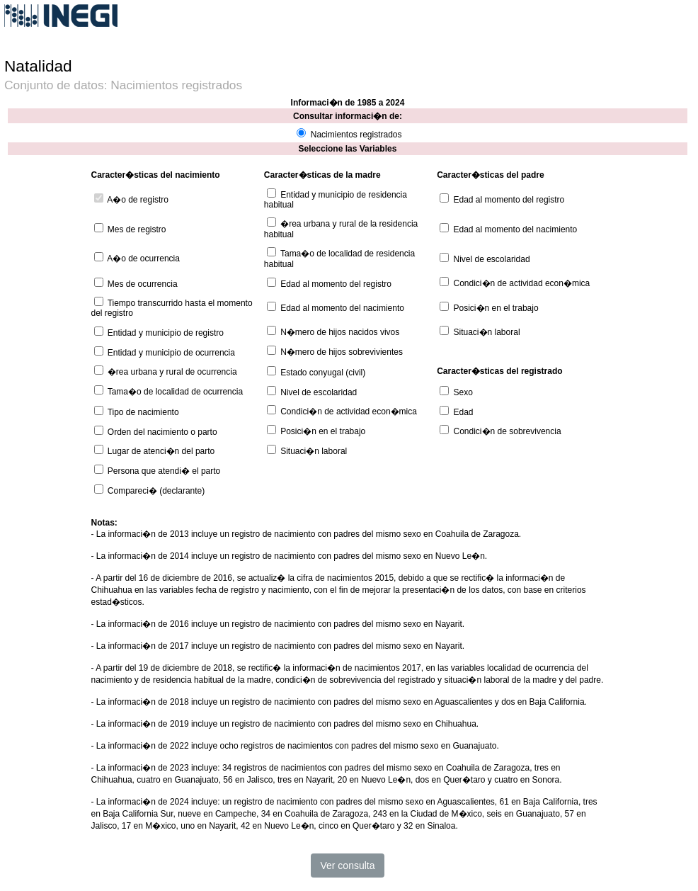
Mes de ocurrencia (143, 284)
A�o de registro (137, 200)
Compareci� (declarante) (156, 491)
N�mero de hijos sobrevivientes (341, 352)
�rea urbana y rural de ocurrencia (172, 372)
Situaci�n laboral (487, 332)
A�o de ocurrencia (143, 258)
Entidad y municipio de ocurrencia (171, 353)
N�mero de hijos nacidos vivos (339, 332)
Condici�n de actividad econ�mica (522, 283)
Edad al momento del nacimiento (516, 229)
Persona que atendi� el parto (164, 471)
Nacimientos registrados (356, 135)
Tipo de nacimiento (143, 412)
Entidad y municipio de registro (166, 333)
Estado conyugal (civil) (322, 373)
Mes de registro (137, 229)
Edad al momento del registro (509, 200)
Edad (464, 412)
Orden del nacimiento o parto (162, 432)
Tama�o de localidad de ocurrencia (175, 392)
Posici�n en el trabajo (496, 308)
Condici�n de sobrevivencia (507, 431)
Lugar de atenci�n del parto (161, 451)
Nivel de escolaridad (492, 259)
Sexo (463, 392)
